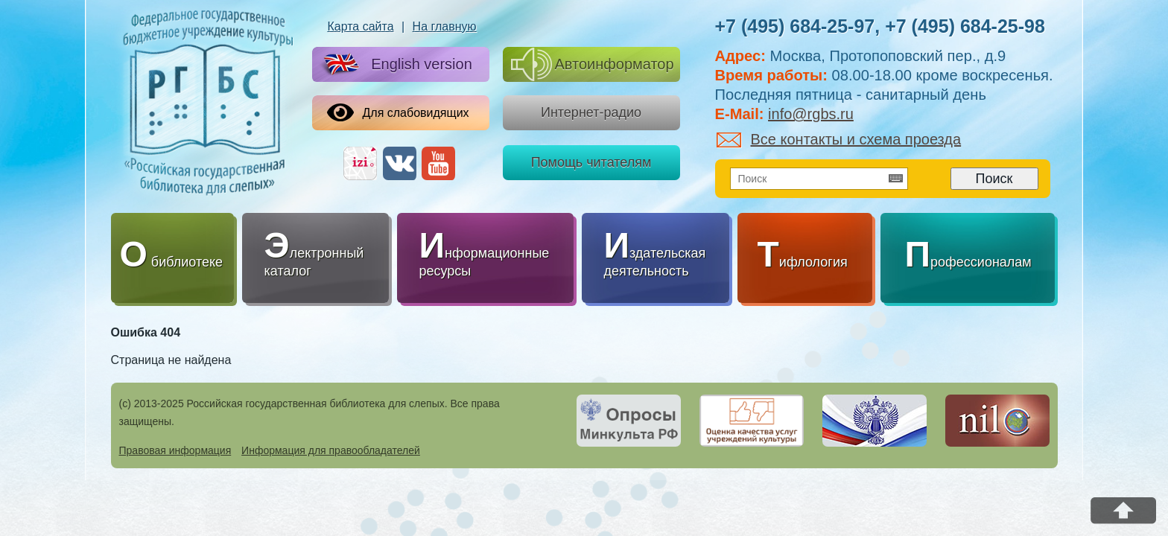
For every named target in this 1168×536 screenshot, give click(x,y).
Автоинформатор (592, 64)
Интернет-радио (591, 112)
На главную (445, 26)
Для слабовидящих (398, 112)
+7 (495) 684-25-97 (795, 26)
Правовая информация (175, 450)
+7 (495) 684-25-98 (965, 26)
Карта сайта (360, 26)
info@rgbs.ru (811, 114)
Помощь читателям (591, 162)
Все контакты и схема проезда (839, 139)
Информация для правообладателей (330, 450)
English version (394, 65)
